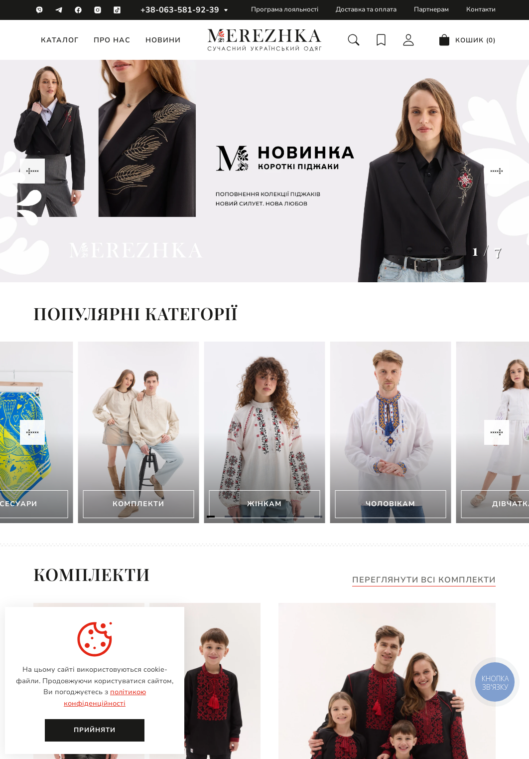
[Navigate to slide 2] (229, 517)
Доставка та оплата (366, 9)
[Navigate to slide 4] (264, 517)
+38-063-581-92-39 (179, 9)
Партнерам (431, 9)
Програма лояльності (284, 9)
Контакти (481, 9)
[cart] (467, 40)
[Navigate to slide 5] (282, 517)
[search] (354, 40)
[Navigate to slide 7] (318, 517)
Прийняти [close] (95, 730)
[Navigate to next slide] (496, 171)
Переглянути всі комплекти (424, 580)
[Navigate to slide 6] (300, 517)
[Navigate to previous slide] (32, 171)
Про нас (112, 40)
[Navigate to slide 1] (211, 517)
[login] (408, 40)
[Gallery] (264, 171)
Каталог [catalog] (60, 40)
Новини (163, 40)
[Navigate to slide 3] (247, 517)
